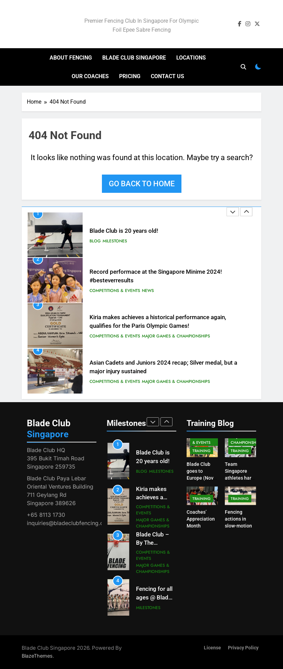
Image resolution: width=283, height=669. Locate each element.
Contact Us (167, 76)
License (212, 648)
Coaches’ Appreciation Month (201, 519)
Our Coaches (90, 76)
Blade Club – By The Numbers (152, 543)
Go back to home (142, 183)
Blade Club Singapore (134, 57)
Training (201, 450)
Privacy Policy (243, 648)
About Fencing (71, 57)
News (148, 291)
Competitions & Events (115, 291)
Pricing (129, 76)
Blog (95, 241)
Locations (191, 57)
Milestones (115, 241)
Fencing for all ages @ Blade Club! (154, 597)
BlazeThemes (37, 656)
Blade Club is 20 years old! (124, 231)
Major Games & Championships (176, 336)
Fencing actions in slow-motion (238, 519)
